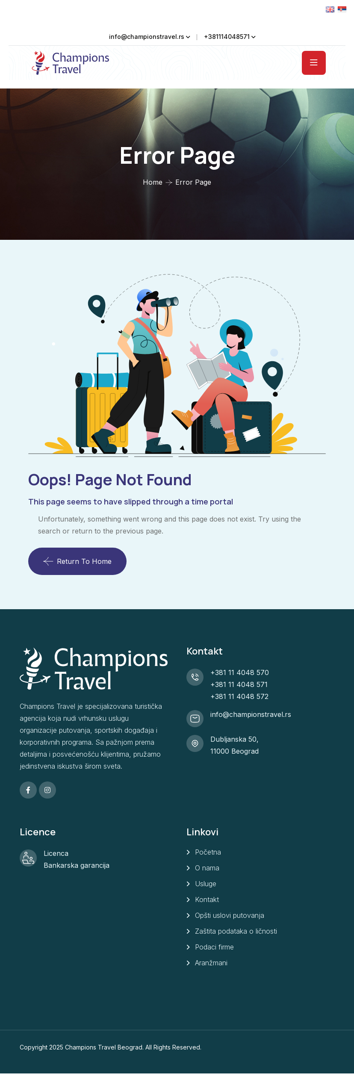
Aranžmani (211, 962)
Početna (208, 852)
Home (152, 182)
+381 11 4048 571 (239, 684)
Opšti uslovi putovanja (229, 915)
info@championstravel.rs (146, 36)
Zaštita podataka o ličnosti (236, 931)
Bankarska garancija (76, 865)
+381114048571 (227, 36)
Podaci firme (214, 947)
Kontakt (207, 899)
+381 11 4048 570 (239, 672)
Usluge (205, 883)
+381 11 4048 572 (239, 696)
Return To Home (77, 561)
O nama (207, 868)
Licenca (56, 853)
